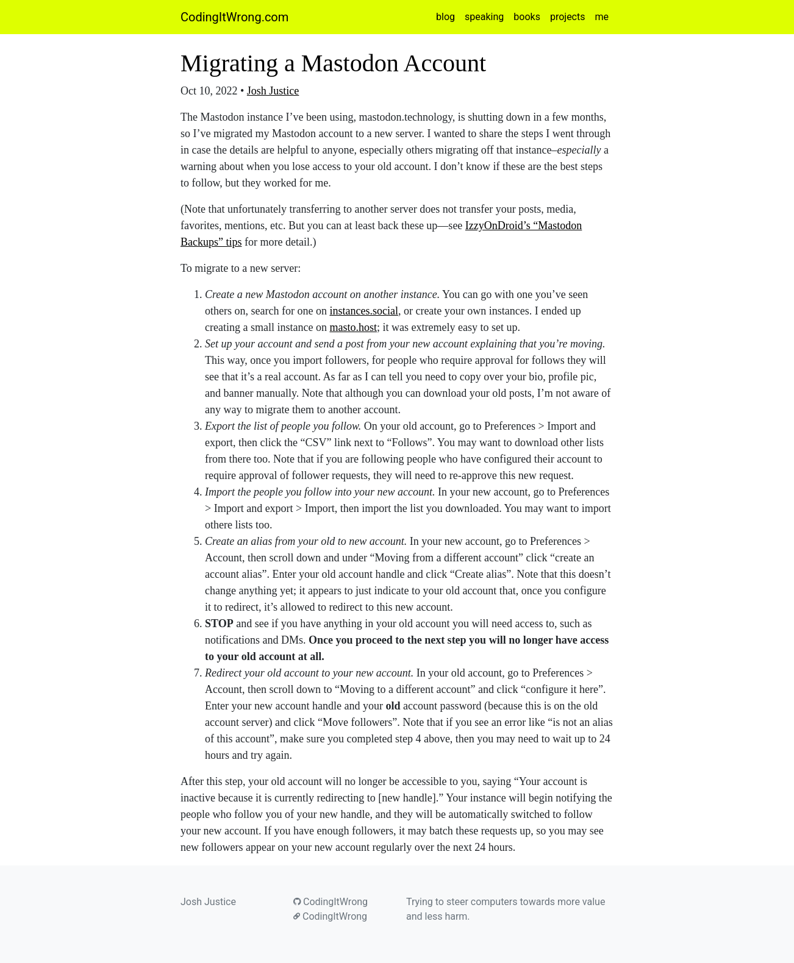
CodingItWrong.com (234, 17)
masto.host (353, 327)
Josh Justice (273, 91)
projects (567, 17)
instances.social (363, 311)
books (526, 17)
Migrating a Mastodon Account (333, 63)
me (602, 17)
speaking (484, 17)
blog (445, 17)
